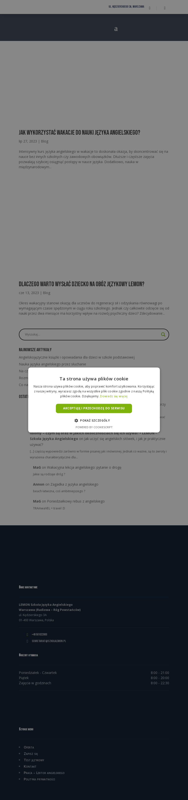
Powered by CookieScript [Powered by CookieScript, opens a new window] (94, 427)
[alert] (94, 400)
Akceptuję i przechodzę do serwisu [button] (94, 408)
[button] (94, 420)
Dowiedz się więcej (114, 396)
